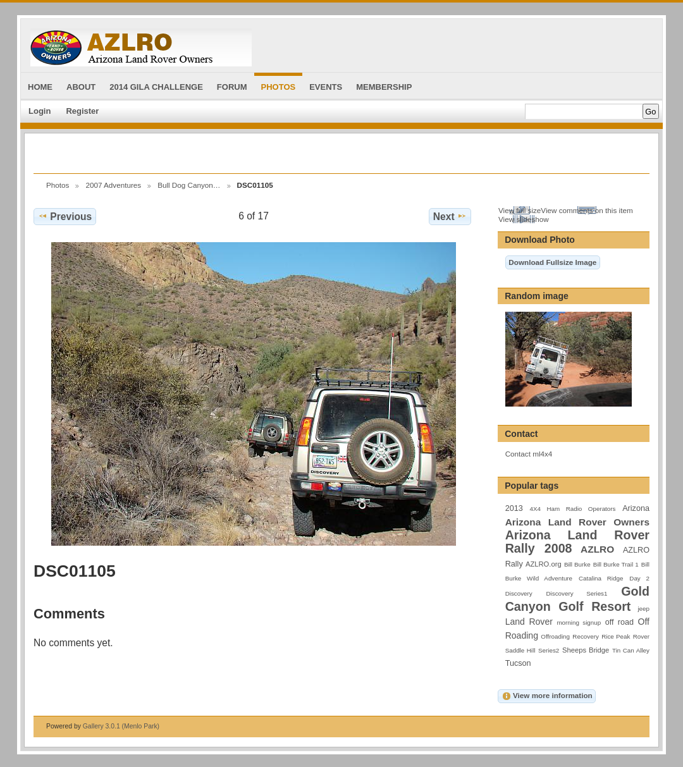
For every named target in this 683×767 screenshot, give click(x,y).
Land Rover (529, 622)
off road (619, 622)
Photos (57, 185)
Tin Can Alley (630, 650)
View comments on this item (586, 210)
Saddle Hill (520, 650)
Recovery (585, 636)
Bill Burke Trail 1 (616, 564)
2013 (514, 508)
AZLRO (597, 549)
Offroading (555, 636)
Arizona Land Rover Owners (577, 522)
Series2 (548, 650)
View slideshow (523, 219)
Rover (641, 636)
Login (39, 111)
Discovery (518, 593)
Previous (65, 216)
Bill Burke (577, 564)
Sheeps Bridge (585, 650)
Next (450, 216)
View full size (519, 210)
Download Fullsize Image (552, 262)
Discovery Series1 (577, 593)
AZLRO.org (544, 564)
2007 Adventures (113, 185)
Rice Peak (615, 636)
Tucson (518, 663)
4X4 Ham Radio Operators (572, 508)
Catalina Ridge (601, 578)
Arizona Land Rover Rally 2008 (577, 541)
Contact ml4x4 (529, 454)
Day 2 (639, 578)
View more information (547, 696)
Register (82, 111)
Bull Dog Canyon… (188, 185)
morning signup (579, 622)
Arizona (635, 508)
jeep (643, 608)
